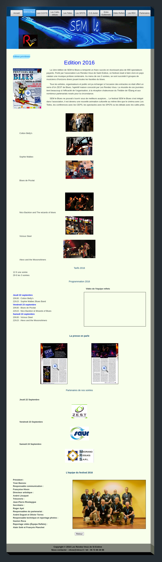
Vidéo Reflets (119, 13)
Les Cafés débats (55, 13)
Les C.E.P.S (42, 13)
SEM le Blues (29, 12)
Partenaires (144, 13)
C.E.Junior (93, 13)
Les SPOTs (80, 13)
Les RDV (132, 13)
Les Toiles (67, 13)
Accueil (16, 13)
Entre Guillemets (106, 13)
